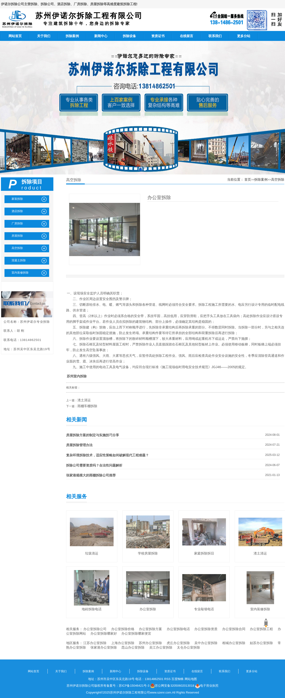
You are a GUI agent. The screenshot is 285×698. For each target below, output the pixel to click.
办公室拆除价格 (122, 629)
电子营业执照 (206, 685)
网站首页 (15, 36)
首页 (247, 179)
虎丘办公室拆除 (178, 643)
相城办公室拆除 (233, 643)
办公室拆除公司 (94, 629)
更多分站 (243, 36)
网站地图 (191, 679)
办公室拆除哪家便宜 (136, 633)
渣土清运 (84, 400)
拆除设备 (129, 36)
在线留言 (186, 36)
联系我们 (215, 36)
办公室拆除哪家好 (103, 633)
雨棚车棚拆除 (87, 406)
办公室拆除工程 (261, 629)
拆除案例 (72, 36)
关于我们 (43, 36)
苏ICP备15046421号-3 (134, 685)
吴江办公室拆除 (160, 647)
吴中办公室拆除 (205, 643)
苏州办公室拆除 (150, 643)
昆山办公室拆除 (133, 647)
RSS (167, 679)
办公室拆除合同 (233, 629)
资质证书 (158, 36)
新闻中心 (100, 36)
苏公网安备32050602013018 (172, 685)
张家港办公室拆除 (103, 647)
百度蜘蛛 (177, 679)
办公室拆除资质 (205, 629)
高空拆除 (277, 179)
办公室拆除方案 (150, 629)
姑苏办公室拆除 (261, 643)
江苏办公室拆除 (94, 643)
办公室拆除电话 (178, 629)
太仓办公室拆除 (188, 647)
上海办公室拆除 (122, 643)
